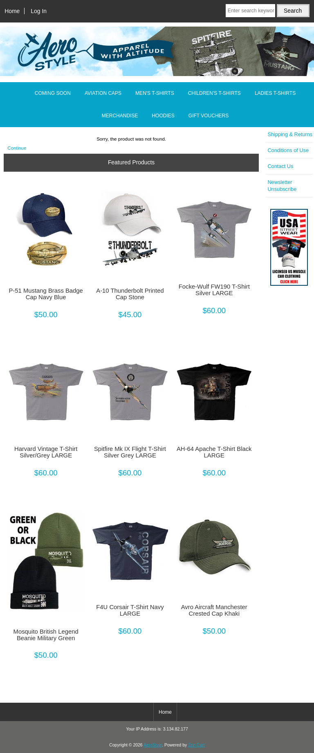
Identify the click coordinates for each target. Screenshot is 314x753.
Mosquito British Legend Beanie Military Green (45, 634)
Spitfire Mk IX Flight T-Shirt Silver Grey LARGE (130, 452)
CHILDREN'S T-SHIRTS (214, 93)
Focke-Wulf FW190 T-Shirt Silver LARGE (214, 289)
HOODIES (163, 116)
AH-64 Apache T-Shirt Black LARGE (214, 452)
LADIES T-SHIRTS (275, 93)
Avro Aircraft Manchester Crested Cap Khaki (214, 610)
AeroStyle (153, 745)
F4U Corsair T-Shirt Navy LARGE (130, 610)
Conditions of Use (288, 150)
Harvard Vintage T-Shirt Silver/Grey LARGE (45, 452)
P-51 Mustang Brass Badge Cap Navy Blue (46, 293)
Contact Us (280, 166)
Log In (39, 11)
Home (12, 11)
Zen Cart (196, 745)
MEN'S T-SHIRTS (154, 93)
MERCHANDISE (120, 116)
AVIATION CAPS (103, 93)
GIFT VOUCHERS (208, 116)
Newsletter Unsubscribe (281, 185)
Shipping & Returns (289, 134)
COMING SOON (53, 93)
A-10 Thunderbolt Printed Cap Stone (130, 293)
